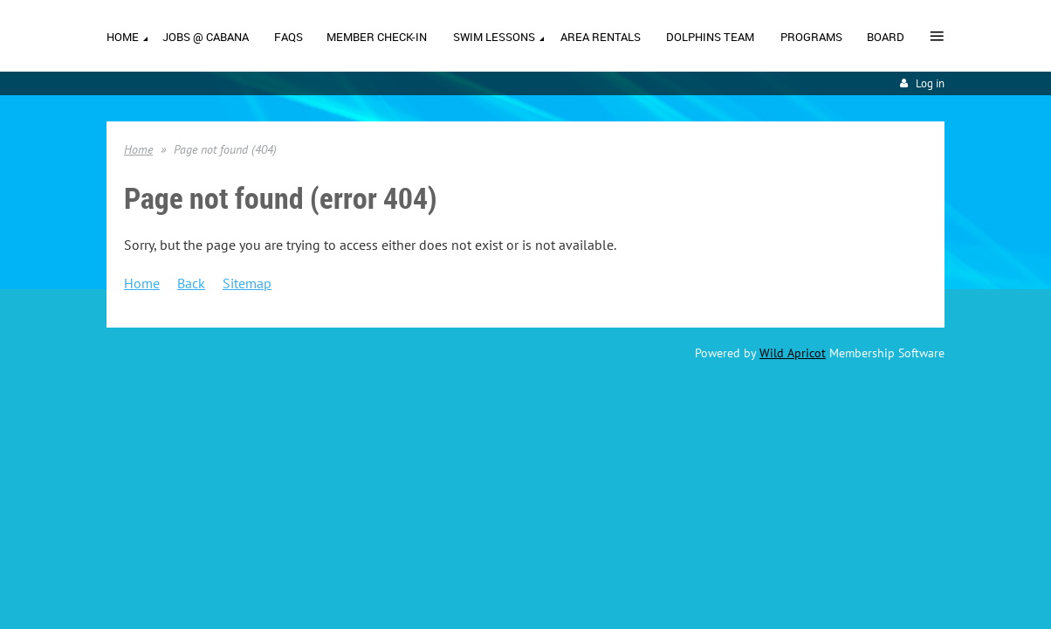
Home (138, 149)
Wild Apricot (792, 353)
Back (191, 283)
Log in (930, 83)
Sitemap (247, 283)
